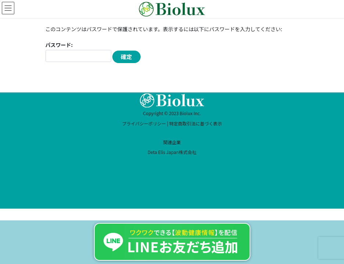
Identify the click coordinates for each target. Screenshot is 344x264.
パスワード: (78, 51)
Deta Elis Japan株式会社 (172, 152)
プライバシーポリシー (144, 123)
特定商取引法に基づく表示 (195, 123)
